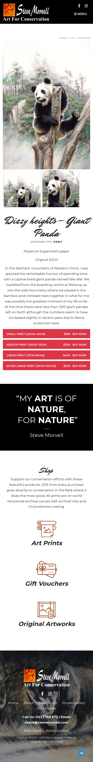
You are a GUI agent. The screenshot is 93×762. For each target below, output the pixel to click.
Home (63, 38)
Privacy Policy (32, 730)
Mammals (84, 38)
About (28, 703)
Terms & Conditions (57, 730)
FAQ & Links (46, 708)
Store (43, 703)
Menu (80, 14)
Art (73, 38)
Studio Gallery (73, 703)
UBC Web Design (52, 741)
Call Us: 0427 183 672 (40, 717)
